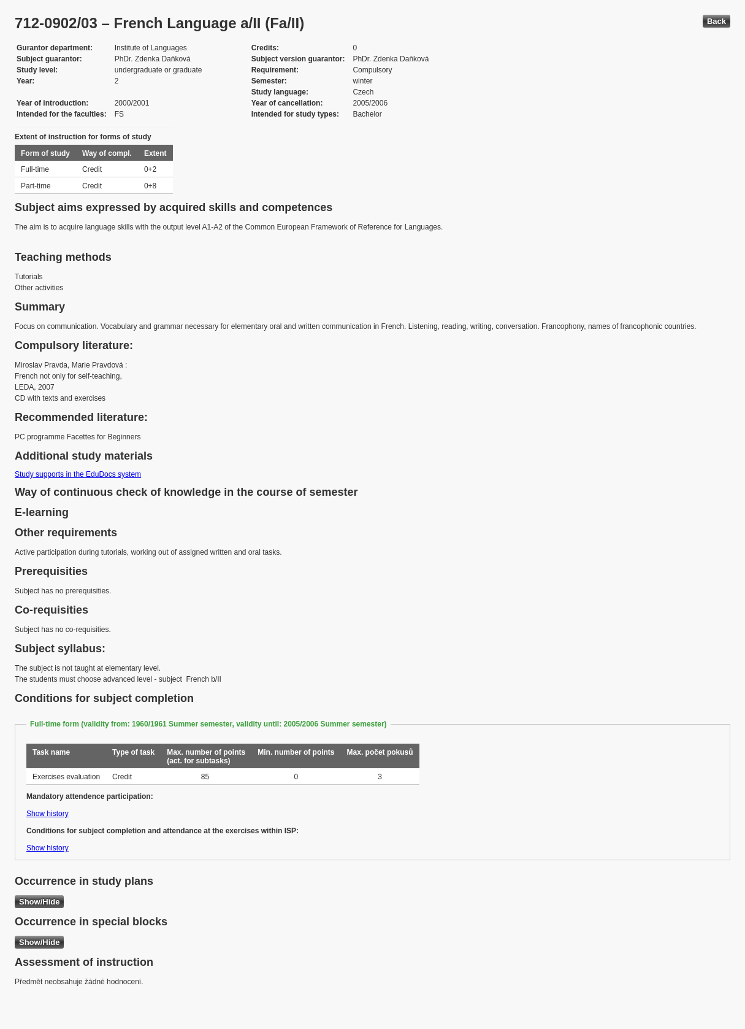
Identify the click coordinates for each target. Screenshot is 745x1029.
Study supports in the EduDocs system (78, 474)
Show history (47, 813)
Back (716, 21)
